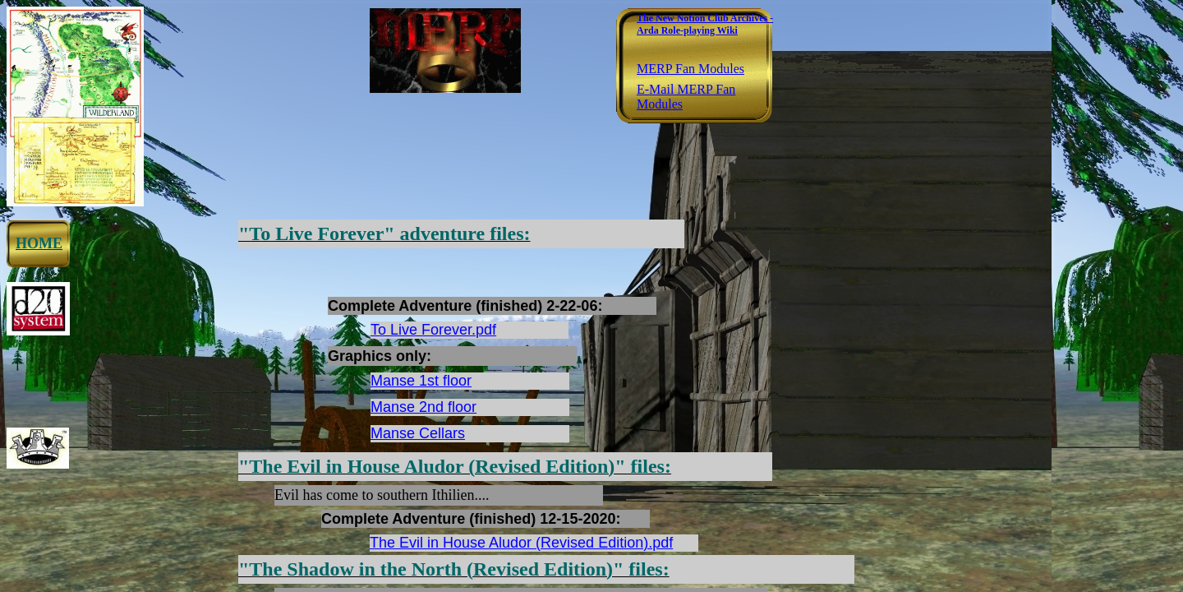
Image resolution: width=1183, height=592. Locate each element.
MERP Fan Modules (690, 69)
